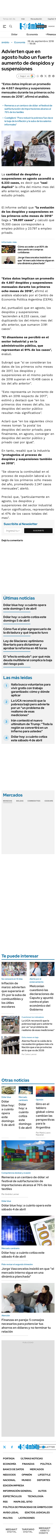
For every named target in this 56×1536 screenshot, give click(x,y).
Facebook (12, 1447)
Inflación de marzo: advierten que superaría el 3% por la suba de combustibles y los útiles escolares (13, 995)
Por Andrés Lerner (10, 1194)
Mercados (37, 1469)
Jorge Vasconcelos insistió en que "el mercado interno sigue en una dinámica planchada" (36, 260)
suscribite (41, 26)
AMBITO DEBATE (44, 1530)
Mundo (26, 1480)
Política (46, 1464)
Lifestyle (44, 1474)
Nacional (9, 1480)
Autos (42, 1490)
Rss (5, 1501)
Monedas (7, 801)
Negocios (9, 1474)
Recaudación (36, 19)
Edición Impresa (13, 1485)
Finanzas (28, 1464)
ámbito (5, 42)
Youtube (35, 1447)
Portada (9, 1458)
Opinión (27, 1474)
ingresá (51, 26)
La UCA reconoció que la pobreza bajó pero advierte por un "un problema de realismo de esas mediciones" (30, 708)
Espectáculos (12, 1496)
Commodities (33, 801)
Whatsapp (43, 1447)
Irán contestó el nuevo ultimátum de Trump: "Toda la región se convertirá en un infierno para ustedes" (32, 725)
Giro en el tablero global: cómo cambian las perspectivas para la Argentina (45, 1115)
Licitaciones (27, 1518)
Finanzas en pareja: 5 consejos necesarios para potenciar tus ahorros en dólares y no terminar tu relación (26, 1326)
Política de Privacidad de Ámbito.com (27, 1507)
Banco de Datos (13, 1469)
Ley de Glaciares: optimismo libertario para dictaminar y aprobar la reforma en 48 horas (25, 644)
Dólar (14, 34)
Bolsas (19, 801)
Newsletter (47, 1447)
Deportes (43, 1480)
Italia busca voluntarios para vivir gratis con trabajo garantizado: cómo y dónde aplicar (30, 689)
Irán (23, 19)
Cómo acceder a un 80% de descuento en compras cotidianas (33, 249)
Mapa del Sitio (23, 1501)
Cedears (49, 801)
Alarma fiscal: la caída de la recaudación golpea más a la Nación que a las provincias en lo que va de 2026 (37, 1045)
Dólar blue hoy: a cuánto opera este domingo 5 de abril (24, 606)
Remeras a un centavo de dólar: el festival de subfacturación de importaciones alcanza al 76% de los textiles (28, 109)
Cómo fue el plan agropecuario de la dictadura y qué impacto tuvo (27, 630)
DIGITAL (11, 1530)
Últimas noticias (32, 1458)
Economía (32, 34)
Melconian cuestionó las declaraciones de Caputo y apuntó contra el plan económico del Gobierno (42, 997)
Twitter (4, 1447)
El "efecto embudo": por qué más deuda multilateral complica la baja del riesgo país (27, 660)
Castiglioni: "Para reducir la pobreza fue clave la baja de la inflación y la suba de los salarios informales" (28, 121)
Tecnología (35, 1496)
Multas (8, 1518)
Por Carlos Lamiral (29, 1054)
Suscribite (38, 531)
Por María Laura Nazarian (43, 1133)
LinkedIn (27, 1447)
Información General (17, 1490)
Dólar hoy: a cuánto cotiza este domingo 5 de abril (24, 618)
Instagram (19, 1447)
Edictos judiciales (37, 1512)
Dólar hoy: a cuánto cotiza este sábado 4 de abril (29, 738)
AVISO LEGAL (11, 1512)
